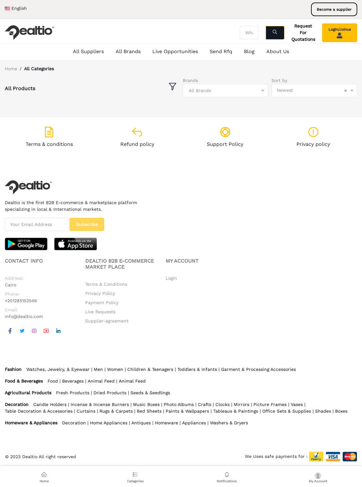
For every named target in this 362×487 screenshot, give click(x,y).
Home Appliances (108, 422)
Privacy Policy (100, 293)
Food (53, 381)
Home (11, 68)
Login (171, 278)
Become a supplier (334, 9)
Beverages (73, 381)
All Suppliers (88, 51)
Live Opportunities (175, 51)
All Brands (128, 51)
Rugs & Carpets (116, 411)
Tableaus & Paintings (235, 411)
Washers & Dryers (229, 422)
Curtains (86, 411)
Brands (190, 80)
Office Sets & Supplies (286, 411)
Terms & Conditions (106, 284)
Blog (249, 51)
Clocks (222, 404)
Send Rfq (221, 51)
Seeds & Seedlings (150, 392)
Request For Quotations (303, 32)
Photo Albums (179, 404)
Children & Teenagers (150, 369)
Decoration (74, 422)
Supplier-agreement (107, 320)
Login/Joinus (339, 33)
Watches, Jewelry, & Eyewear (58, 369)
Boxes (341, 411)
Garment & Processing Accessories (258, 369)
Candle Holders (50, 404)
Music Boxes (146, 404)
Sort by (279, 80)
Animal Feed (101, 381)
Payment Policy (101, 302)
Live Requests (100, 311)
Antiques (141, 422)
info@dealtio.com (24, 316)
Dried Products (109, 392)
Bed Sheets (149, 411)
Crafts (204, 404)
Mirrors (241, 404)
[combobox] (226, 90)
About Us (277, 51)
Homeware (166, 422)
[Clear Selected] (345, 90)
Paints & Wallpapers (187, 411)
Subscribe (87, 224)
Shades (323, 411)
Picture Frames (270, 404)
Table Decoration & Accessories (39, 411)
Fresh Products (72, 392)
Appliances (194, 422)
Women (115, 369)
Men (98, 369)
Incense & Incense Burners (100, 404)
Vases (297, 404)
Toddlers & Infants (197, 369)
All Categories (39, 68)
